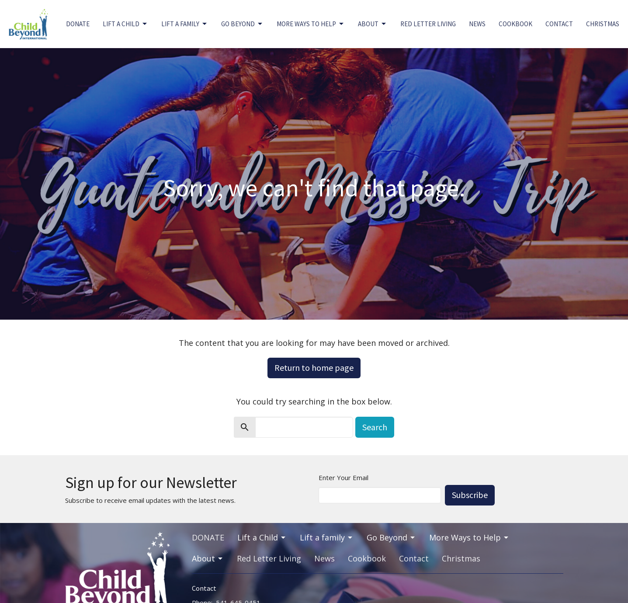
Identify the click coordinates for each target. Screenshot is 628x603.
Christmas (602, 24)
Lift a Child (125, 24)
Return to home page (314, 367)
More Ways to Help (311, 24)
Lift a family (184, 24)
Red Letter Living (428, 24)
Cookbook (515, 24)
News (477, 24)
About (372, 24)
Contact (559, 24)
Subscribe (470, 494)
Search (374, 427)
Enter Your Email (343, 477)
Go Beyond (242, 24)
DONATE (78, 24)
